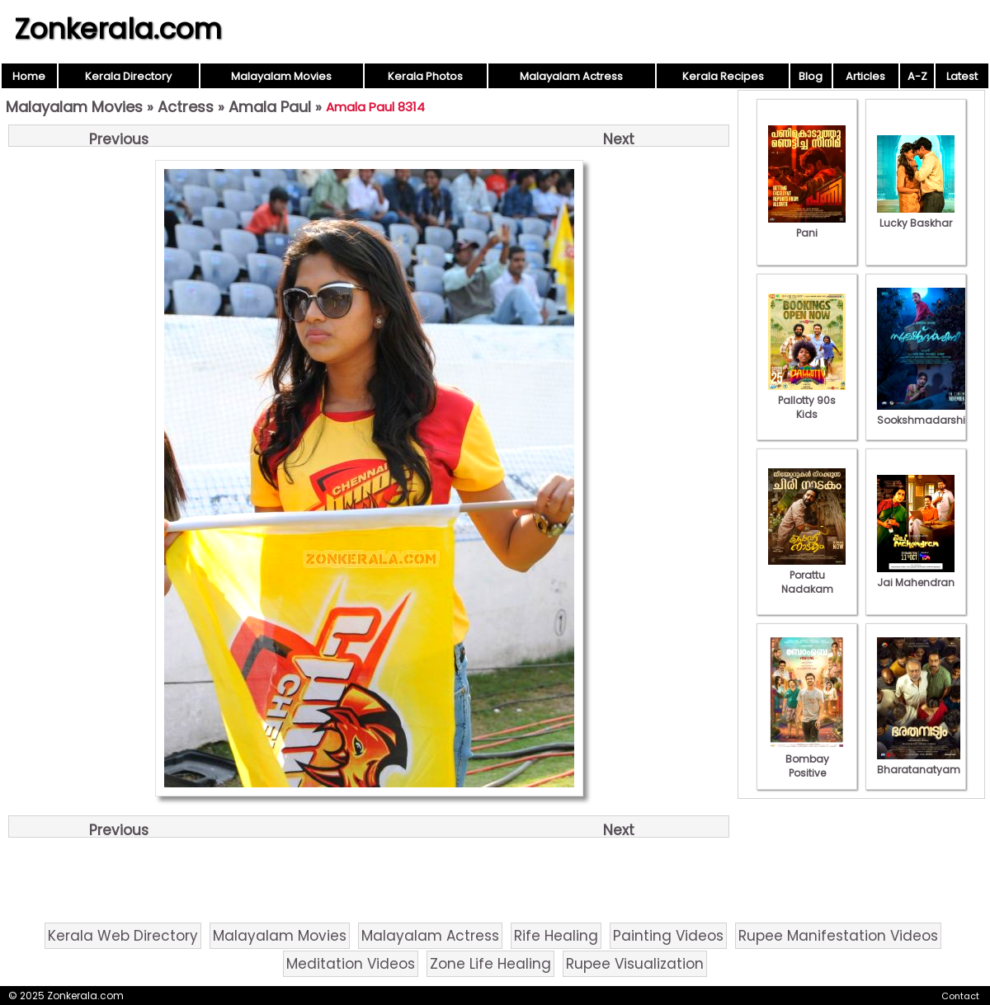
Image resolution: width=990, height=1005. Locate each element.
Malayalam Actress (571, 76)
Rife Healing (556, 936)
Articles (865, 76)
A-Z (917, 76)
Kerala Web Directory (123, 936)
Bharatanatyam (918, 763)
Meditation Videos (350, 964)
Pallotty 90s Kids (807, 400)
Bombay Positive (807, 759)
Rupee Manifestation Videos (838, 936)
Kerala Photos (425, 76)
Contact (960, 996)
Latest (962, 76)
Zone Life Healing (490, 964)
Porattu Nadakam (807, 575)
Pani (807, 226)
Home (28, 76)
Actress (186, 106)
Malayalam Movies (281, 76)
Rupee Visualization (635, 964)
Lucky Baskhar (916, 216)
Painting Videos (668, 936)
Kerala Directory (128, 76)
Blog (811, 76)
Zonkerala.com (118, 29)
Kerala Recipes (723, 76)
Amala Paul (270, 106)
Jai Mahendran (916, 575)
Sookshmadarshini (925, 413)
